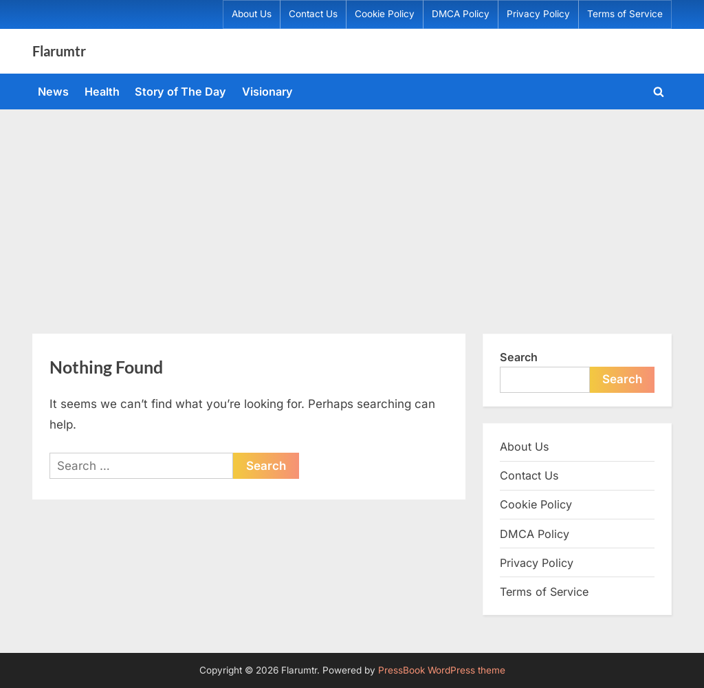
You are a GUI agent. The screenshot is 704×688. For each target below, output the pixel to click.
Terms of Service (625, 13)
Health (102, 91)
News (53, 91)
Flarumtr (59, 51)
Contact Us (313, 13)
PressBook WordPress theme (441, 670)
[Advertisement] (352, 212)
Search (519, 357)
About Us (252, 13)
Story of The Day (180, 91)
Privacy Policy (538, 13)
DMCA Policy (461, 13)
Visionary (267, 91)
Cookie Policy (385, 13)
